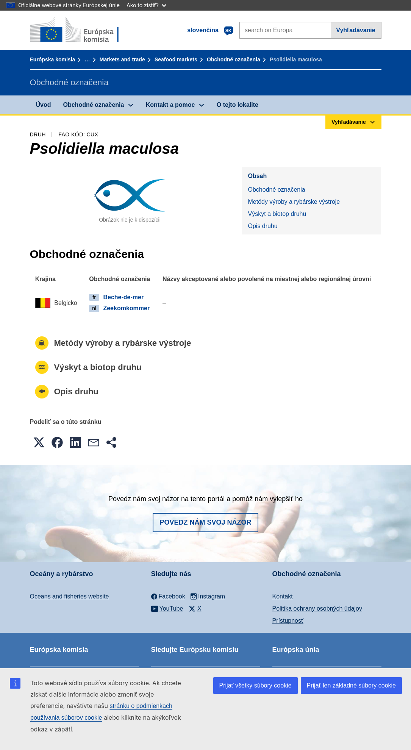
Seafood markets (176, 59)
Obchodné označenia (233, 59)
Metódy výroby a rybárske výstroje (294, 201)
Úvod (43, 105)
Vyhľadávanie (355, 30)
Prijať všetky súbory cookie (255, 685)
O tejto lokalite (237, 105)
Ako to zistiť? (146, 5)
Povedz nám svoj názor (205, 522)
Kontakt (282, 596)
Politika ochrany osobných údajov (317, 608)
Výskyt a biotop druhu (277, 214)
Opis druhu (262, 226)
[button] (39, 442)
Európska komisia (52, 59)
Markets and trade (122, 59)
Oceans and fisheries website (69, 596)
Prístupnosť (287, 620)
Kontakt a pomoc (170, 105)
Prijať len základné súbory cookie (351, 685)
